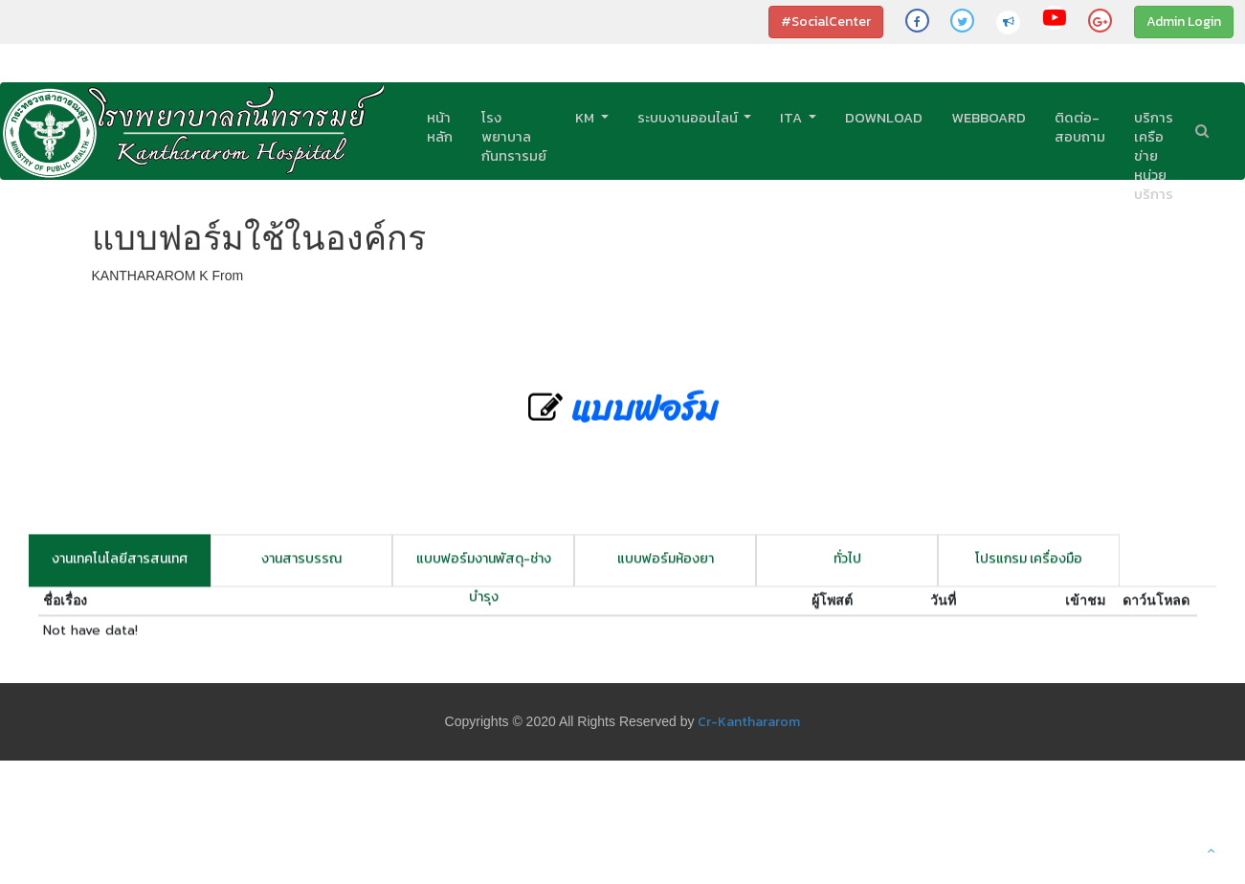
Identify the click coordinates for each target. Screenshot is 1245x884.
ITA (792, 117)
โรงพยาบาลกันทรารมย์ (513, 136)
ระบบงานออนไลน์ (689, 117)
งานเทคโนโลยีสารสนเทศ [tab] (120, 565)
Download (884, 117)
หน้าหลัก (440, 127)
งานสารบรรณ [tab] (301, 565)
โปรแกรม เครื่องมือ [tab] (1028, 565)
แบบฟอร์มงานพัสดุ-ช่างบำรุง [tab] (483, 574)
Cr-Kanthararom (749, 722)
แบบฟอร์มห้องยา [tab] (665, 565)
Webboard (988, 117)
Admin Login (1183, 21)
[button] (1211, 850)
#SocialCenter (826, 21)
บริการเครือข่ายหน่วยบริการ (1153, 156)
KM (586, 117)
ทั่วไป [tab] (847, 565)
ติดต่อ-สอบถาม (1080, 127)
